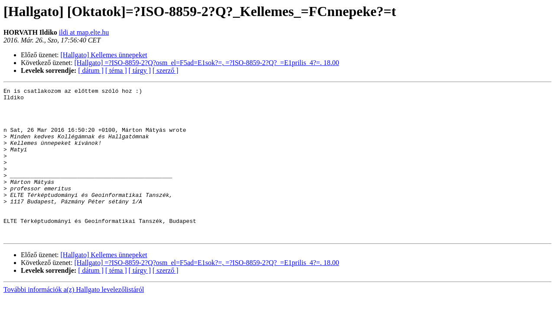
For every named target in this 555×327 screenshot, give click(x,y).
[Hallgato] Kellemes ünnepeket (104, 55)
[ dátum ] (91, 70)
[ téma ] (116, 70)
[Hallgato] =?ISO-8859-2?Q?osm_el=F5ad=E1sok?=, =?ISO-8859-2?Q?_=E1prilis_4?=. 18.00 (207, 62)
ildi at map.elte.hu (84, 32)
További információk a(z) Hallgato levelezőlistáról (73, 319)
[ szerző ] (166, 70)
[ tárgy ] (140, 70)
